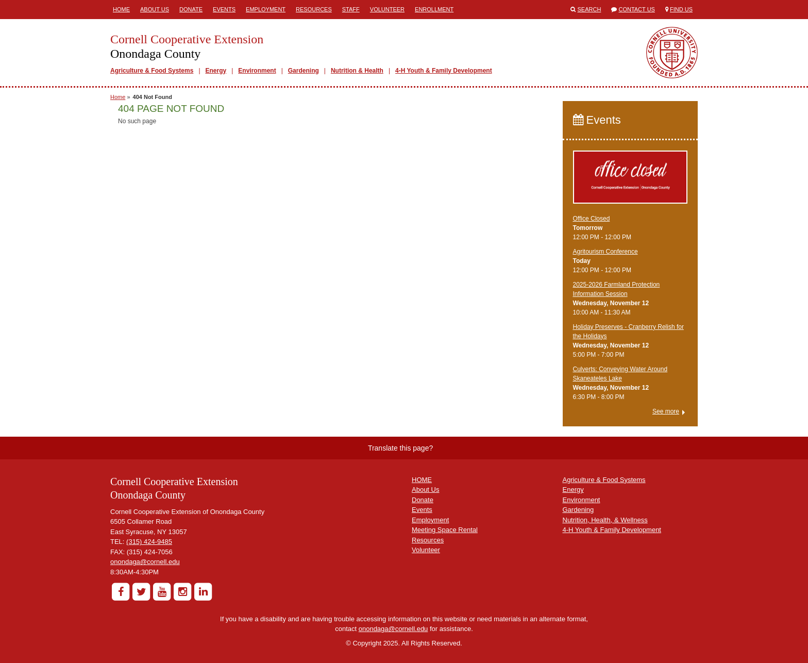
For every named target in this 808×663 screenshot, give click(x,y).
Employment (265, 9)
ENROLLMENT (434, 9)
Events (224, 9)
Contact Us (636, 9)
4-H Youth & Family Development (443, 70)
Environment (257, 70)
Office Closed (591, 218)
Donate (191, 9)
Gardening (303, 70)
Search (589, 9)
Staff (351, 9)
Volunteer (387, 9)
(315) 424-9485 (149, 541)
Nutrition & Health (357, 70)
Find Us (681, 9)
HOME (422, 480)
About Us (154, 9)
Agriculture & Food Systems (151, 70)
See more (665, 411)
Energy (216, 70)
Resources (314, 9)
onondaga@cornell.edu (145, 562)
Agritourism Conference (605, 251)
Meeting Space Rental (445, 530)
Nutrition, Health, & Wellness (605, 520)
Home (121, 9)
